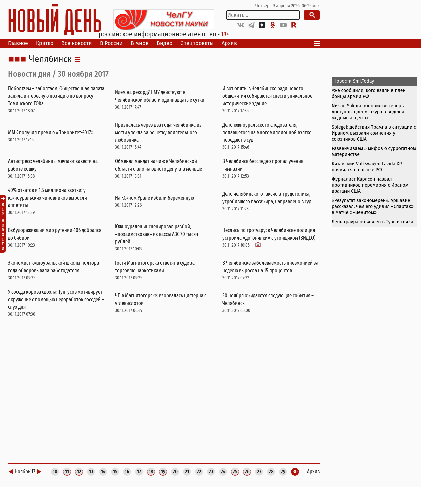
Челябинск (50, 59)
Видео (164, 43)
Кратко (44, 43)
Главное (18, 43)
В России (111, 43)
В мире (140, 43)
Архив (229, 43)
